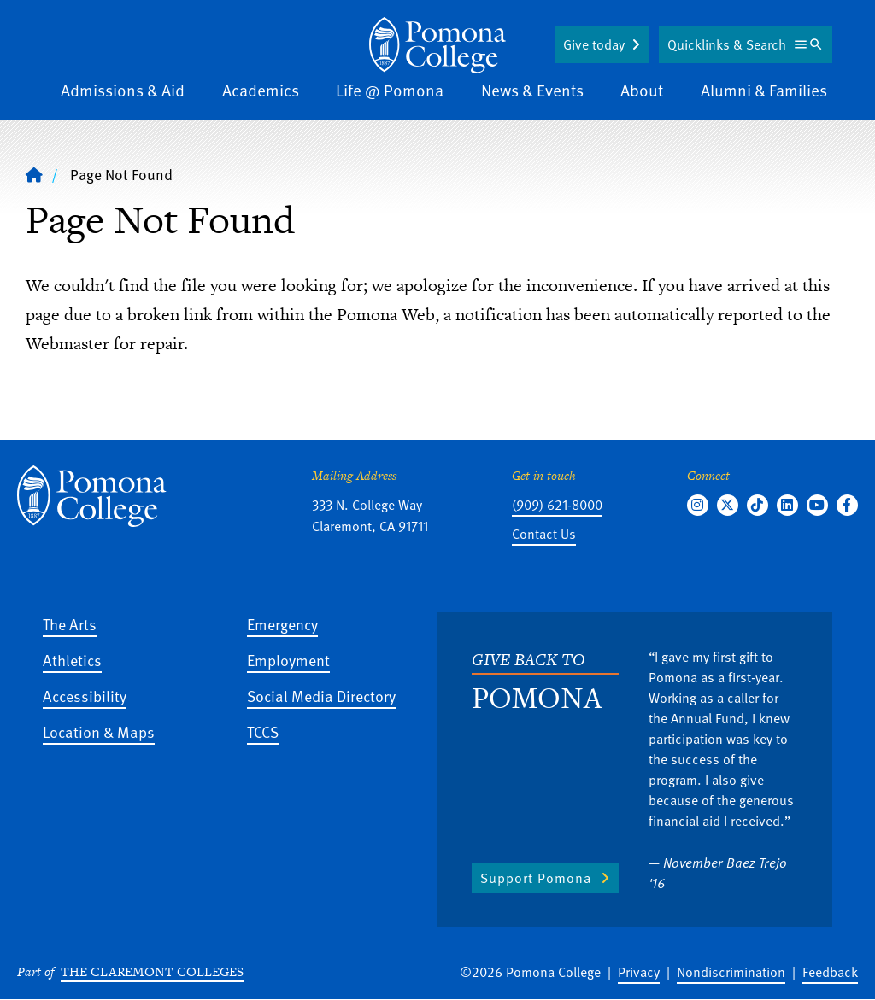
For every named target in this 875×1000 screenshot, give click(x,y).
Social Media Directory (321, 695)
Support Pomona (535, 878)
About (641, 90)
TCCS (263, 731)
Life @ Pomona (389, 90)
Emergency (282, 623)
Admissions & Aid (123, 90)
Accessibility (84, 695)
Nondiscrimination (731, 972)
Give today (594, 44)
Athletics (72, 659)
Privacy (639, 972)
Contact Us (544, 533)
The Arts (70, 623)
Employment (288, 659)
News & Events (532, 90)
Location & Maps (99, 731)
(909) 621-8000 (557, 504)
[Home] (437, 45)
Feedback (830, 972)
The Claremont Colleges (152, 971)
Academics (260, 90)
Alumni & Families (764, 90)
